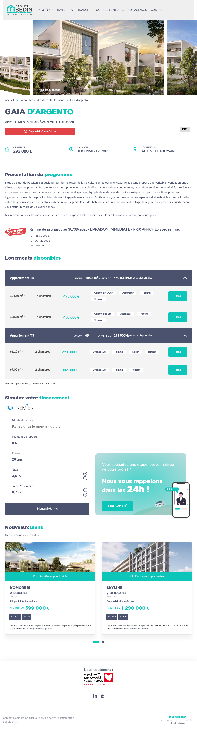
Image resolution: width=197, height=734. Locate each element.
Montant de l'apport (24, 436)
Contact (157, 10)
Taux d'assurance (22, 486)
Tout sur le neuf (107, 10)
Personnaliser (178, 728)
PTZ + (185, 129)
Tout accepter (177, 717)
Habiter (44, 9)
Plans (177, 296)
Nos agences (137, 10)
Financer (83, 10)
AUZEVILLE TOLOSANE (159, 151)
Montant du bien (22, 420)
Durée (16, 453)
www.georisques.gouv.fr (144, 215)
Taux (15, 469)
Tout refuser (178, 723)
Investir (63, 10)
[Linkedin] (95, 696)
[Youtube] (102, 696)
